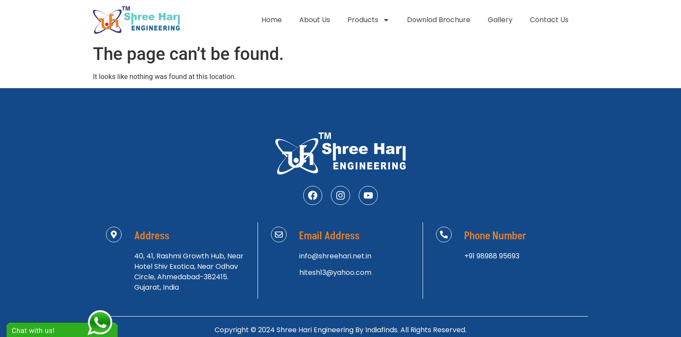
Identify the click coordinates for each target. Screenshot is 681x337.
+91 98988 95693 (491, 256)
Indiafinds (381, 330)
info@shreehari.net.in (335, 256)
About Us (314, 20)
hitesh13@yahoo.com (335, 273)
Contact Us (549, 20)
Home (271, 20)
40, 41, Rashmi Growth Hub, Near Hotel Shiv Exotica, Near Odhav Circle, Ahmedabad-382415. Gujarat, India (189, 271)
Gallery (500, 20)
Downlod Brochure (438, 20)
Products (368, 20)
